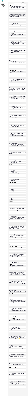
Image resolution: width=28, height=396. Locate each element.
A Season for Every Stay (14, 180)
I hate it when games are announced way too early (17, 144)
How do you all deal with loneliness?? (15, 238)
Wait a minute (12, 24)
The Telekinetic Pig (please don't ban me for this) (17, 132)
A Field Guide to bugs (13, 61)
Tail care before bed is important (15, 179)
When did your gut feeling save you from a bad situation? (18, 237)
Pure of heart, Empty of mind (14, 23)
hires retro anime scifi (13, 165)
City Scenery (12, 191)
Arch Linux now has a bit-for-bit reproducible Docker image (16, 218)
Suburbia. (12, 197)
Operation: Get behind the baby (15, 117)
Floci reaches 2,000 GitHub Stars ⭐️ (15, 338)
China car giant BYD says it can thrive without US (17, 95)
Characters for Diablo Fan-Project (15, 178)
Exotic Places (12, 192)
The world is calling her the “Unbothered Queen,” (17, 17)
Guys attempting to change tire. (15, 106)
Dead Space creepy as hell (14, 160)
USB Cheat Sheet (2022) (14, 36)
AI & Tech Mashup (2, 3)
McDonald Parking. (13, 114)
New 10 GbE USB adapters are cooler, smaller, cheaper (18, 50)
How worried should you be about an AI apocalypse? (16, 348)
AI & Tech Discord (2, 5)
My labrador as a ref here (14, 172)
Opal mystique (12, 198)
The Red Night (12, 190)
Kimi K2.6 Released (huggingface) (15, 262)
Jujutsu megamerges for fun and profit (14, 210)
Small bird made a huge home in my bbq (16, 6)
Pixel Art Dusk (12, 188)
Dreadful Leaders (13, 183)
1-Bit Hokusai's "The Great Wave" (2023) (16, 42)
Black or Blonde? (13, 170)
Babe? (11, 124)
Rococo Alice (12, 189)
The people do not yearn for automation (14, 219)
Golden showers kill (13, 118)
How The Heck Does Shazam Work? (14, 207)
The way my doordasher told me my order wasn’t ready (17, 25)
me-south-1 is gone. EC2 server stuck (15, 328)
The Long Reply (13, 52)
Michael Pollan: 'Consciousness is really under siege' (16, 353)
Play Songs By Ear (2, 6)
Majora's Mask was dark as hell (15, 162)
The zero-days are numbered (13, 216)
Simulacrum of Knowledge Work (15, 51)
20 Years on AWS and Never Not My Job (16, 329)
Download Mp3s (2, 4)
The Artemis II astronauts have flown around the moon (16, 364)
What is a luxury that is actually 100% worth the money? (18, 234)
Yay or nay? (12, 171)
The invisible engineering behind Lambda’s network (17, 330)
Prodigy (12, 199)
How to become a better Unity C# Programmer (16, 68)
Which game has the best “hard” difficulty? (16, 161)
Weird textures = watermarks (14, 127)
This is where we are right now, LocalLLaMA (16, 247)
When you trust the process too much (15, 26)
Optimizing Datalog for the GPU (15, 49)
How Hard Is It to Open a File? (14, 53)
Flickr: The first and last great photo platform (16, 41)
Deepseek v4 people (13, 248)
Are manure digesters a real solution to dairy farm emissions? (17, 365)
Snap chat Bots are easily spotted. (15, 383)
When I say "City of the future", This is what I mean (17, 173)
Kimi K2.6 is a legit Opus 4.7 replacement (16, 256)
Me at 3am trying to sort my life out (15, 109)
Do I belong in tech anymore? (13, 202)
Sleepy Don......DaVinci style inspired (15, 169)
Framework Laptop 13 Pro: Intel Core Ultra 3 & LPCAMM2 (16, 217)
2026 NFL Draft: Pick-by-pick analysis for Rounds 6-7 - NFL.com (17, 291)
